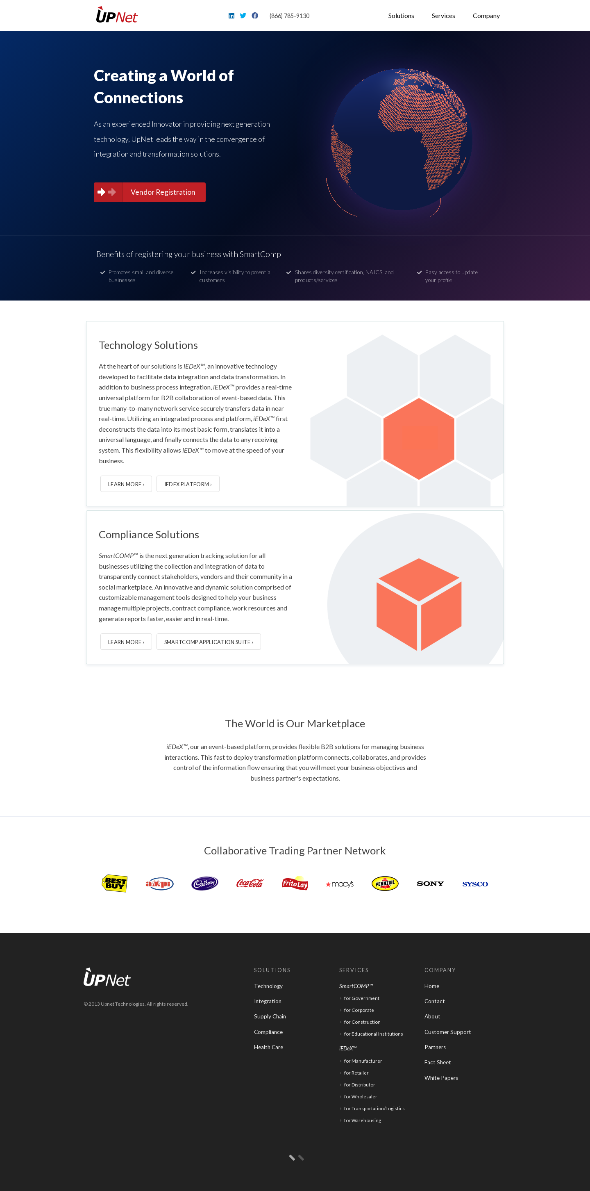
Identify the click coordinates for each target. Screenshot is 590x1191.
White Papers (441, 1078)
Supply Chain (270, 1016)
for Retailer (356, 1072)
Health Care (268, 1047)
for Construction (362, 1022)
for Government (361, 998)
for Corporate (359, 1010)
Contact (434, 1001)
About (432, 1016)
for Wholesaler (360, 1096)
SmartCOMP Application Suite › (208, 642)
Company (486, 15)
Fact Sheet (437, 1062)
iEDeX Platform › (188, 484)
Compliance (268, 1032)
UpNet (119, 14)
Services (443, 15)
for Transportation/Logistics (374, 1108)
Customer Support (447, 1032)
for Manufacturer (363, 1060)
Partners (435, 1047)
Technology (268, 986)
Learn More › (126, 484)
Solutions (401, 15)
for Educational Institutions (373, 1033)
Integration (267, 1001)
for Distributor (359, 1084)
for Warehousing (362, 1120)
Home (431, 986)
